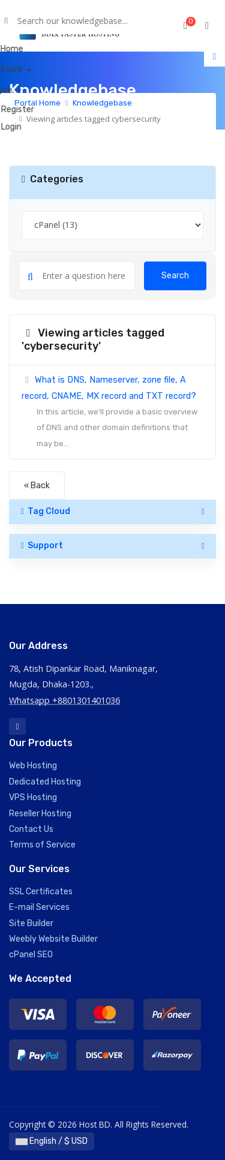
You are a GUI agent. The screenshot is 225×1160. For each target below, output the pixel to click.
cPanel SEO (31, 954)
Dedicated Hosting (45, 782)
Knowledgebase (102, 102)
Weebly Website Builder (53, 939)
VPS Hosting (33, 797)
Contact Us (31, 829)
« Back (37, 485)
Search (175, 276)
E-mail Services (39, 907)
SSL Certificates (41, 891)
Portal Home (37, 102)
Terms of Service (42, 845)
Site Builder (31, 923)
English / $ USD (52, 1141)
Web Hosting (33, 766)
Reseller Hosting (40, 814)
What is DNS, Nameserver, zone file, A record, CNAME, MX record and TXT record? (112, 413)
